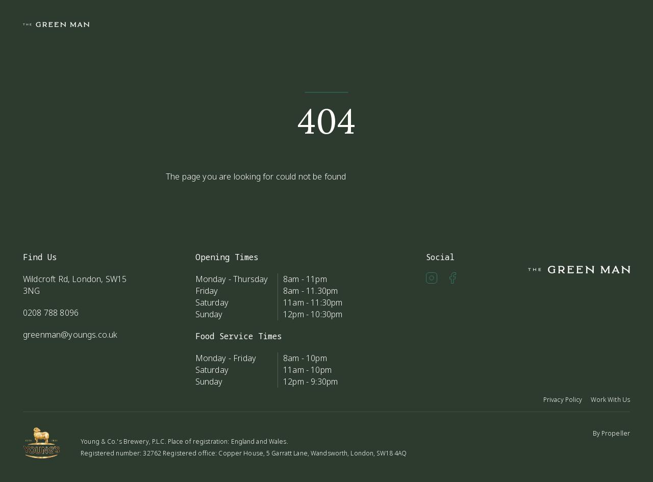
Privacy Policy (563, 399)
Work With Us (610, 399)
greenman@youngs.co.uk (70, 334)
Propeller (615, 433)
